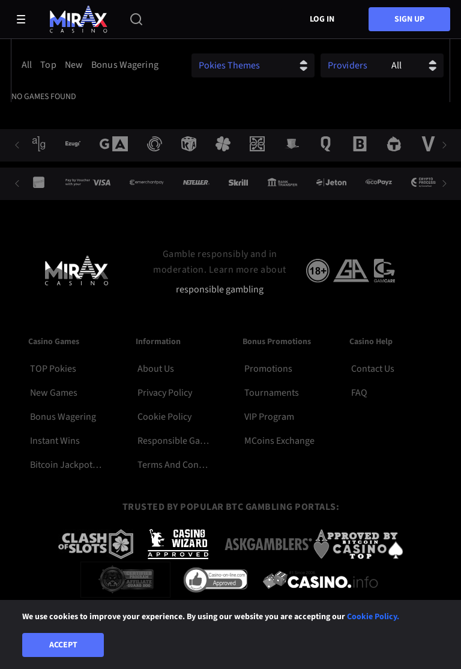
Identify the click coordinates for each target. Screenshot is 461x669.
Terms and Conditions (173, 464)
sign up (409, 19)
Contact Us (372, 368)
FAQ (359, 392)
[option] (28, 64)
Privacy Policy (164, 392)
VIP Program (269, 416)
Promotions (268, 368)
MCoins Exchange (279, 440)
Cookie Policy (164, 416)
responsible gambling (220, 289)
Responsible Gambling (173, 440)
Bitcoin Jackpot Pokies (65, 464)
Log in (322, 19)
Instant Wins (55, 440)
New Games (53, 392)
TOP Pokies (53, 368)
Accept (63, 645)
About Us (155, 368)
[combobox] (92, 64)
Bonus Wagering (63, 416)
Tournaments (271, 392)
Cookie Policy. (373, 617)
